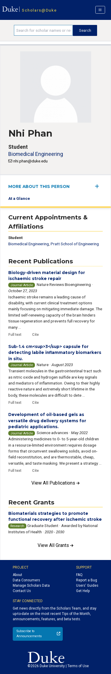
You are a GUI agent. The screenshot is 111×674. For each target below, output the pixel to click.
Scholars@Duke (39, 10)
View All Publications (55, 483)
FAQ (79, 575)
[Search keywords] (43, 30)
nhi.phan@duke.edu (30, 161)
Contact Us (22, 591)
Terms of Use (78, 666)
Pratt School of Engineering (75, 243)
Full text (14, 335)
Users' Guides (87, 585)
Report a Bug (86, 580)
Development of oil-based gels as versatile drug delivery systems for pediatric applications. (47, 420)
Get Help (83, 591)
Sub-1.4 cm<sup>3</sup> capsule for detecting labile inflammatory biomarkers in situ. (54, 352)
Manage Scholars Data (31, 585)
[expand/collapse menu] (99, 186)
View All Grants (55, 545)
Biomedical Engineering (35, 154)
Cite (35, 335)
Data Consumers (26, 580)
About (17, 575)
